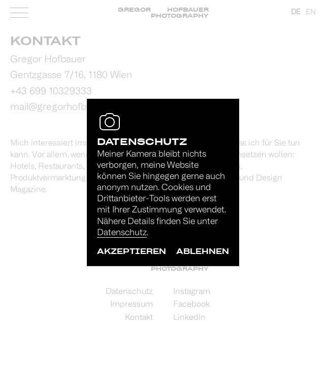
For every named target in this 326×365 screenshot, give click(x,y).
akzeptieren (131, 251)
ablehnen (202, 251)
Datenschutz (122, 233)
